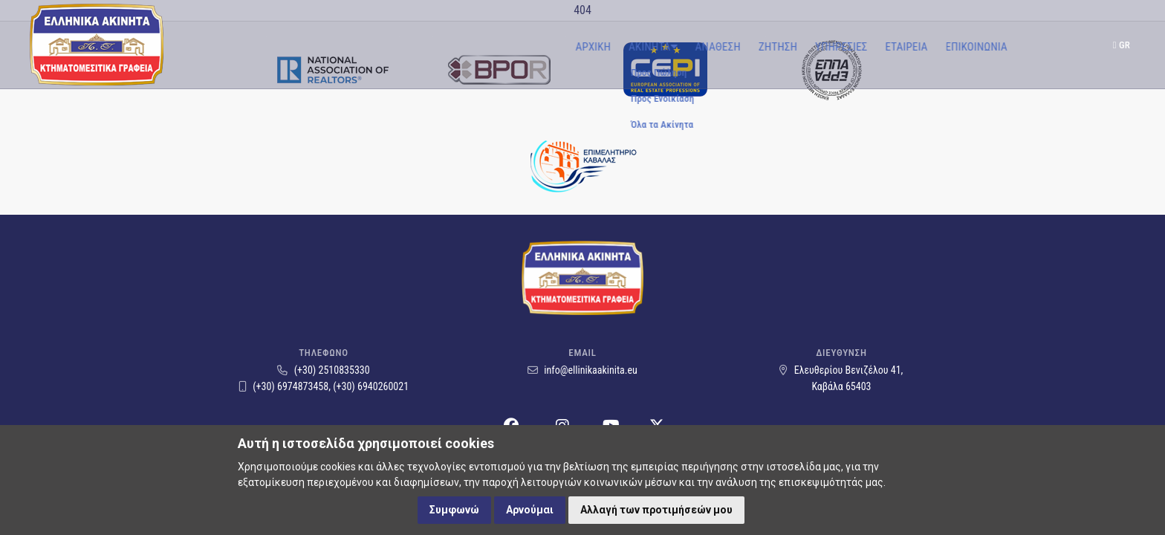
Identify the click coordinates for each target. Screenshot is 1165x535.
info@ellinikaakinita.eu (582, 370)
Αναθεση (509, 47)
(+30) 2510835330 (323, 370)
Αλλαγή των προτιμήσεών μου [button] (656, 510)
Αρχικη (383, 47)
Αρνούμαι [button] (530, 510)
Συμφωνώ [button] (454, 510)
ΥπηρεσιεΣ (633, 47)
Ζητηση (570, 47)
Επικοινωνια (768, 47)
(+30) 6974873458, (285, 386)
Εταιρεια (698, 47)
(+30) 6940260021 (371, 386)
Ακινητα (444, 47)
